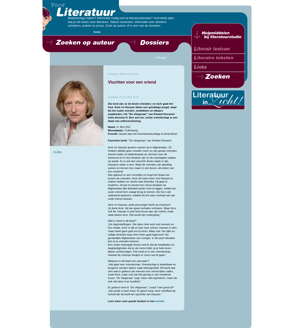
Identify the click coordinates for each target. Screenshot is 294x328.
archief (159, 301)
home (97, 31)
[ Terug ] (161, 57)
